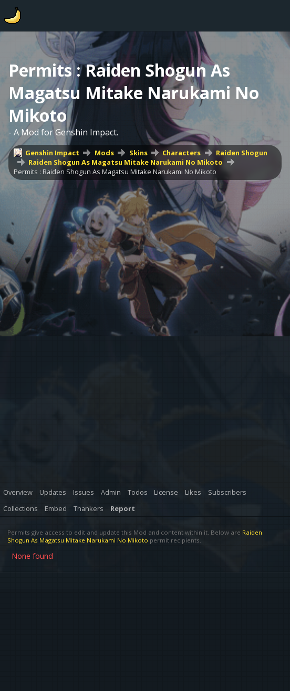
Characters (181, 152)
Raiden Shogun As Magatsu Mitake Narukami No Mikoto (125, 162)
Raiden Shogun (241, 152)
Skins (138, 152)
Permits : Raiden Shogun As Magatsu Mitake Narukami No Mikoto (115, 171)
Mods (104, 152)
